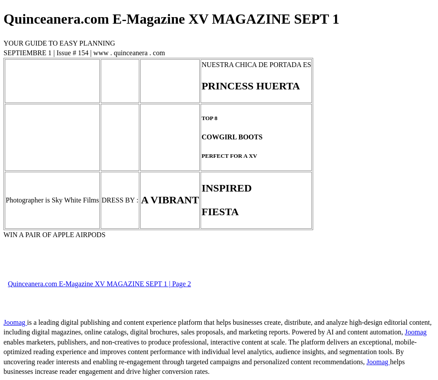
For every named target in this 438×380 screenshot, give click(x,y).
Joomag (15, 322)
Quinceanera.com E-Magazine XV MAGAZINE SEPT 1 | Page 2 (99, 284)
